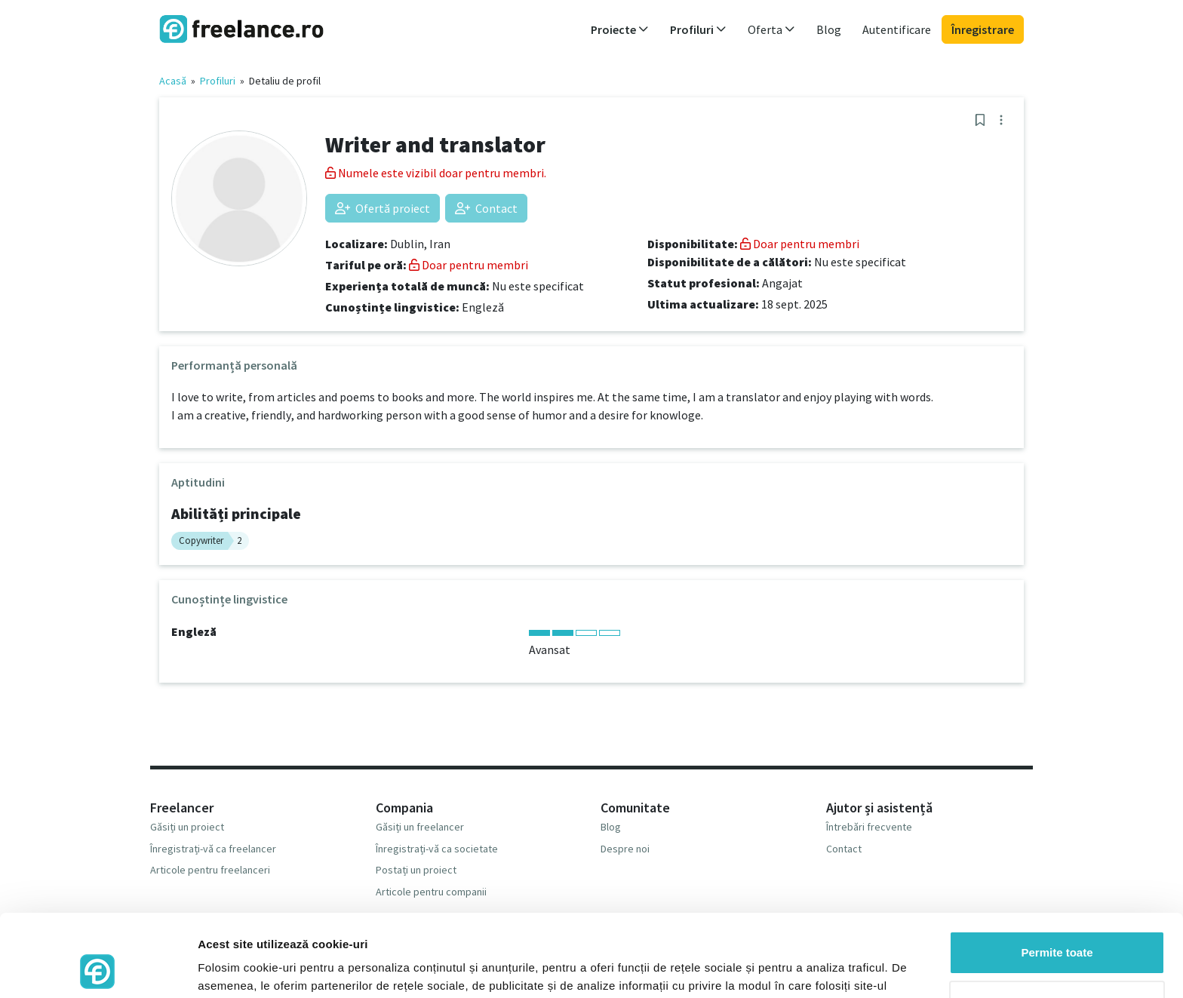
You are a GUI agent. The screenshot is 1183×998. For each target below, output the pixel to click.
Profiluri (217, 81)
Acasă (172, 81)
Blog (828, 29)
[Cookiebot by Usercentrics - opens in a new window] (98, 968)
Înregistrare (982, 29)
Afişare (217, 968)
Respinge (1057, 924)
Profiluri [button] (698, 29)
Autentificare (896, 29)
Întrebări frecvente (869, 827)
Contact (486, 208)
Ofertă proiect (382, 208)
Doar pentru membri (468, 264)
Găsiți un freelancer (420, 827)
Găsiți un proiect (187, 827)
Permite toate (1056, 875)
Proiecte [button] (620, 29)
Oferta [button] (771, 29)
